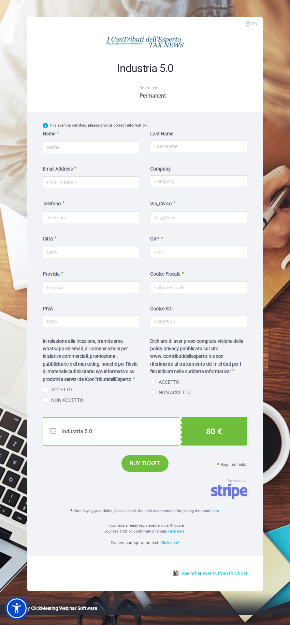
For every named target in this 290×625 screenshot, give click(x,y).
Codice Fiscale (165, 274)
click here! (177, 531)
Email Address (58, 168)
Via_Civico (161, 203)
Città (48, 238)
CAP (154, 238)
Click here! (169, 542)
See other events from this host (209, 573)
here (215, 510)
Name (49, 133)
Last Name (161, 133)
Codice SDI (161, 308)
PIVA (48, 308)
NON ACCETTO (63, 400)
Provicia (51, 274)
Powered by (51, 608)
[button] (17, 608)
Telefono (52, 203)
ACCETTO (57, 389)
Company (160, 168)
